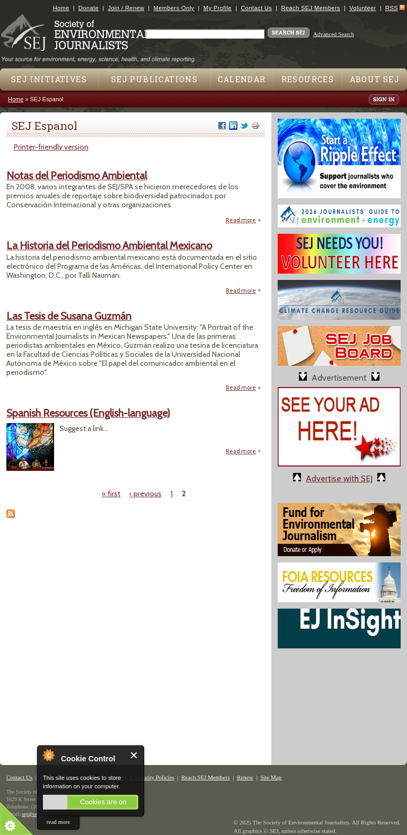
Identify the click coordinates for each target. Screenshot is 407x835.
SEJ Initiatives (49, 79)
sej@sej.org (34, 814)
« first (111, 493)
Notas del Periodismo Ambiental (76, 175)
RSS (391, 8)
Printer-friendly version (51, 147)
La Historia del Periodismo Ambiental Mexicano (109, 245)
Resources (307, 79)
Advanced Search (333, 34)
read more (58, 822)
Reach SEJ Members (310, 8)
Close (134, 755)
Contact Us (256, 8)
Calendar (242, 79)
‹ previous (145, 493)
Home (61, 8)
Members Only (174, 8)
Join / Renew (126, 8)
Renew (245, 777)
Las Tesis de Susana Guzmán (68, 316)
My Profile (218, 8)
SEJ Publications (154, 79)
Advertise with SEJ (339, 478)
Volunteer (362, 8)
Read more (243, 220)
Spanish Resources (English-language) (88, 413)
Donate (88, 8)
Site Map (270, 777)
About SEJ (375, 79)
